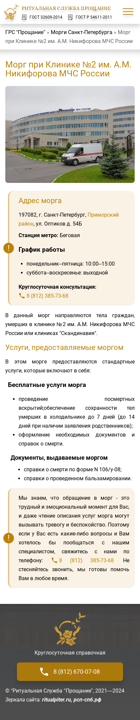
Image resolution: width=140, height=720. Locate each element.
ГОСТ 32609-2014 (42, 17)
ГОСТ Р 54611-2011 (90, 17)
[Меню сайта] (128, 12)
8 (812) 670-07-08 (70, 672)
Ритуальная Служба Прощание (66, 8)
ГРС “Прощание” (25, 32)
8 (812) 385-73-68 (47, 296)
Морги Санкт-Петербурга (81, 32)
